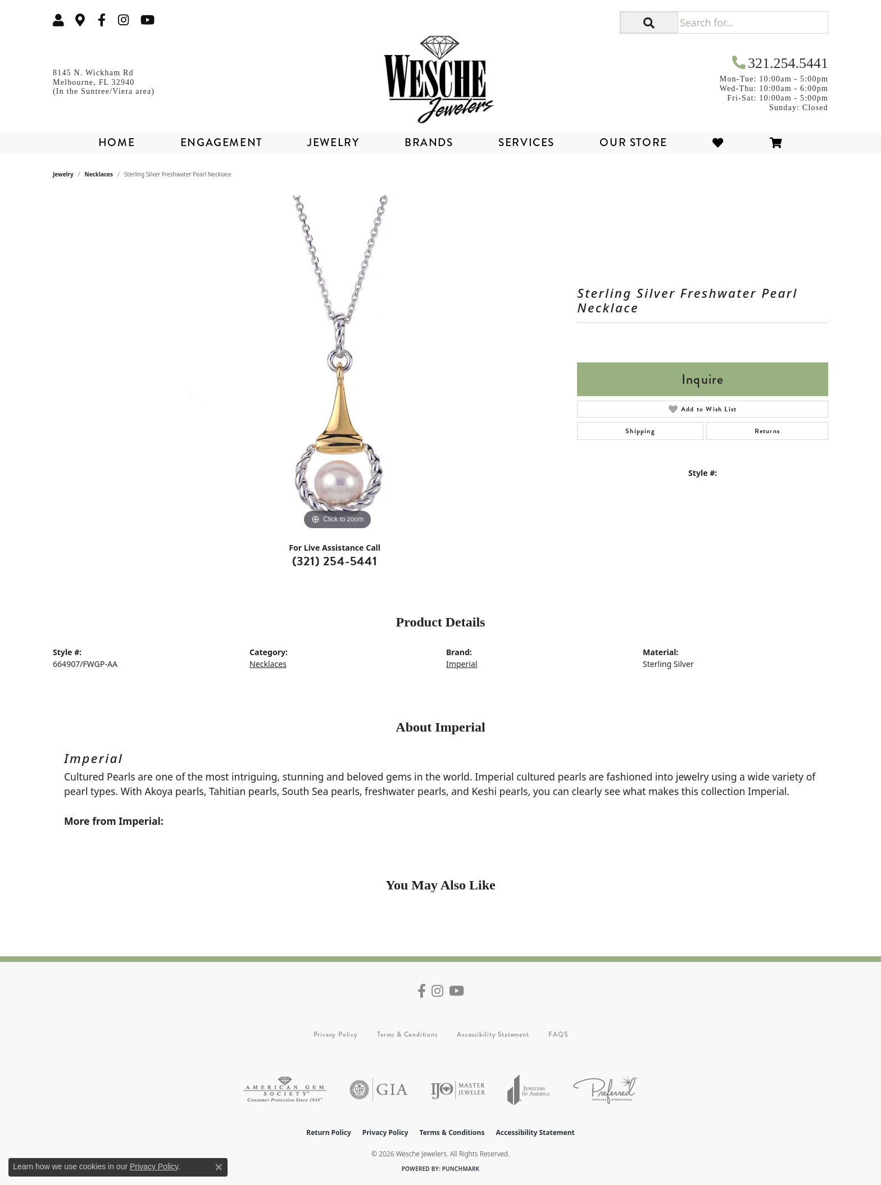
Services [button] (526, 142)
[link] (80, 20)
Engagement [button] (221, 142)
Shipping (640, 431)
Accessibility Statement (493, 1034)
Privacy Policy (336, 1034)
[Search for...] (753, 22)
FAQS (557, 1034)
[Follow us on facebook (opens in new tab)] (102, 20)
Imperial (462, 664)
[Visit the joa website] (528, 1090)
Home (116, 142)
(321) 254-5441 (335, 561)
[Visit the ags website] (285, 1090)
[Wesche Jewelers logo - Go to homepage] (440, 75)
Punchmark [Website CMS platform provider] (461, 1169)
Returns (767, 431)
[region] (337, 364)
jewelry (63, 174)
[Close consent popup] (218, 1167)
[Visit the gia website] (378, 1090)
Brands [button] (429, 142)
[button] (58, 20)
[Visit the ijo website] (457, 1090)
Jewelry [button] (333, 142)
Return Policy (328, 1132)
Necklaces (99, 174)
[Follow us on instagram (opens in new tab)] (123, 20)
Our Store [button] (633, 142)
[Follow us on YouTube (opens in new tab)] (147, 20)
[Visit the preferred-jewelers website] (605, 1090)
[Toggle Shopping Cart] (776, 142)
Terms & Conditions (407, 1034)
